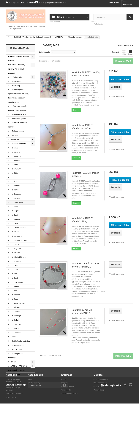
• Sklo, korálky (16, 349)
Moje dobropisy (100, 403)
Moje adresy (99, 407)
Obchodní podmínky (69, 414)
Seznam (130, 52)
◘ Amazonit (15, 156)
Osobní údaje (99, 410)
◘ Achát (14, 148)
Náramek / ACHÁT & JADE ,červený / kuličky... (85, 265)
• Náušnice (15, 81)
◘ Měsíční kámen (18, 257)
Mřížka (124, 52)
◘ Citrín (14, 173)
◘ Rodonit (15, 295)
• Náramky (15, 86)
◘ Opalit (14, 278)
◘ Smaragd (15, 316)
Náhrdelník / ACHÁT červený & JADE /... (82, 311)
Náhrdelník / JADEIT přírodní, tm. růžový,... (83, 126)
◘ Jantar (14, 207)
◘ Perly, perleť (16, 282)
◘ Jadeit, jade (16, 202)
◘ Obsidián (15, 261)
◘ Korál (14, 223)
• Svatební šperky (18, 119)
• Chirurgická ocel (14, 29)
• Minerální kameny (18, 144)
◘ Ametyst (15, 160)
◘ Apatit (14, 165)
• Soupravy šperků (18, 114)
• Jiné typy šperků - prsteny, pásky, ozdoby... (17, 108)
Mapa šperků (66, 410)
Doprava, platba (67, 407)
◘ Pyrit (13, 291)
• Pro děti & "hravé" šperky (17, 125)
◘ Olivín (14, 265)
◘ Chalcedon (16, 194)
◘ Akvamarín (16, 152)
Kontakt (64, 403)
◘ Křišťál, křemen (18, 228)
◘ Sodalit (14, 320)
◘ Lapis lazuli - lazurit (19, 240)
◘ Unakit (14, 328)
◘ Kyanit (14, 232)
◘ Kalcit (14, 215)
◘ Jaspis (14, 211)
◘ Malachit (15, 253)
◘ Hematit (15, 186)
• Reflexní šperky (17, 131)
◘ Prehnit (14, 286)
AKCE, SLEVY (14, 374)
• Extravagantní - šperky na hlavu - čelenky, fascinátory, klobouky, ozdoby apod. (18, 96)
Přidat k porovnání (116, 96)
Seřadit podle (44, 52)
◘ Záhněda (15, 333)
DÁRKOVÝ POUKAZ (16, 370)
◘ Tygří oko (15, 324)
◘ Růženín (15, 307)
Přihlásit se (127, 5)
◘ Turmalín (15, 312)
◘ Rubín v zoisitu (17, 303)
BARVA (13, 362)
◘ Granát (14, 181)
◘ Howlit (14, 190)
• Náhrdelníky (97, 24)
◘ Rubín (14, 299)
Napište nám (114, 2)
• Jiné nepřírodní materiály (15, 356)
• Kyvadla (14, 135)
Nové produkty (34, 403)
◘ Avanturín (15, 169)
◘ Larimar (15, 244)
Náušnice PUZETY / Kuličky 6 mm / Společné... (86, 74)
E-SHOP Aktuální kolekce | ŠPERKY (19, 59)
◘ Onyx (14, 270)
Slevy (30, 399)
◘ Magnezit (15, 249)
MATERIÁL (14, 139)
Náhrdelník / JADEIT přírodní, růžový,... (82, 220)
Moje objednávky (101, 399)
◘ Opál (13, 274)
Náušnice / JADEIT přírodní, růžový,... (86, 174)
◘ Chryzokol (15, 198)
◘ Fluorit (14, 177)
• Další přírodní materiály (20, 341)
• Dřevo (13, 337)
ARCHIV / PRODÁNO (19, 366)
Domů (63, 399)
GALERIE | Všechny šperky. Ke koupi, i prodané (26, 26)
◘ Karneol (15, 219)
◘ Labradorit (15, 236)
